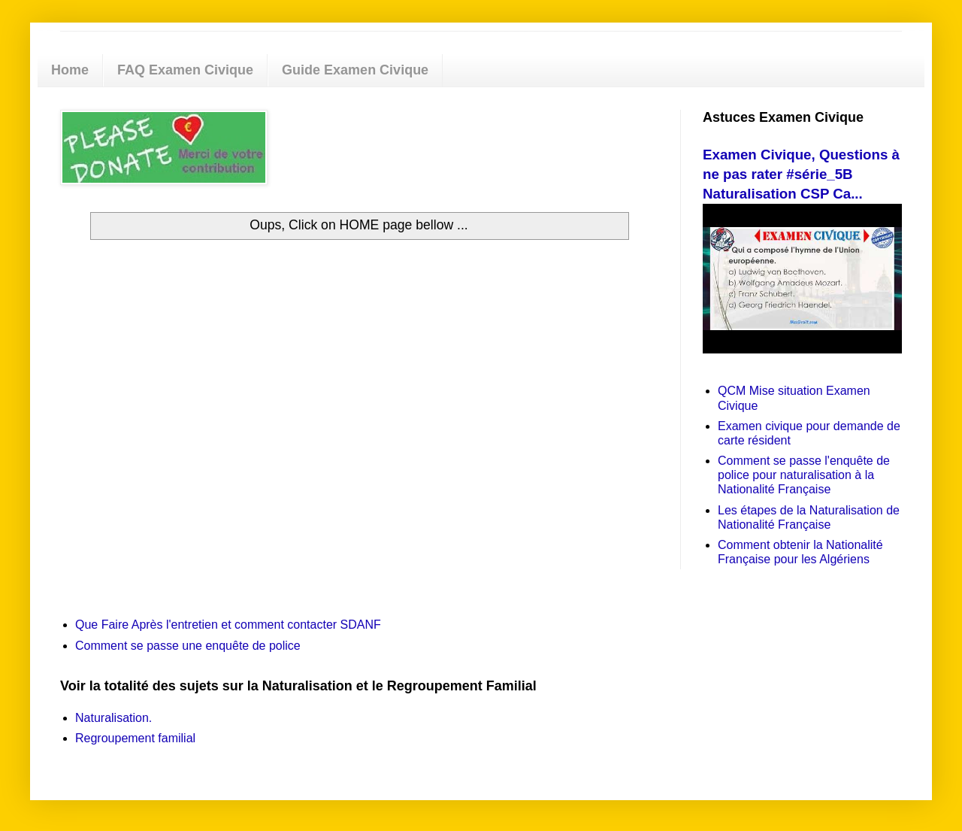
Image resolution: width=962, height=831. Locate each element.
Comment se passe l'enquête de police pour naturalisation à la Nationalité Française (804, 475)
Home (70, 69)
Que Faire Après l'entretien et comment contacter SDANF (228, 624)
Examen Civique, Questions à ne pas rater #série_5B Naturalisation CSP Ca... (801, 174)
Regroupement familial (135, 738)
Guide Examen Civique (355, 69)
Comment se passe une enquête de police (188, 645)
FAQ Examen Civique (185, 69)
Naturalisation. (113, 717)
